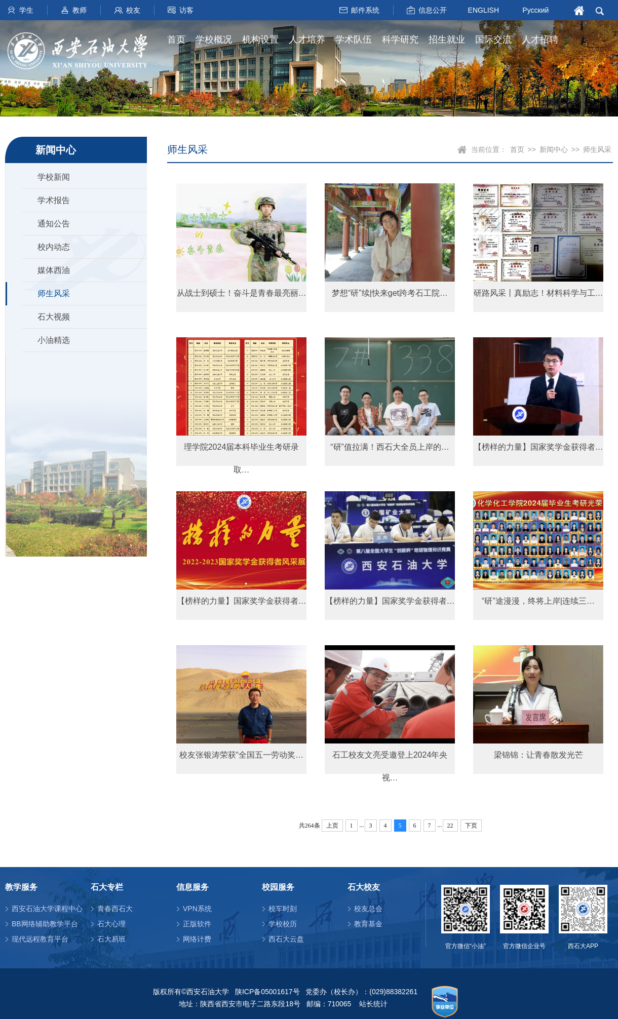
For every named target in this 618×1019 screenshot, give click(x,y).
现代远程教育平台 (40, 939)
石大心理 (111, 924)
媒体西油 (53, 270)
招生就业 (447, 39)
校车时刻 (282, 909)
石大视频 (53, 316)
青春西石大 (115, 909)
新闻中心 (553, 149)
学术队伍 (353, 39)
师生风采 (53, 293)
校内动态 (53, 247)
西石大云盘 (286, 939)
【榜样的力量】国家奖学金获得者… (538, 447)
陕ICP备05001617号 (267, 992)
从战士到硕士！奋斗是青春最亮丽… (241, 293)
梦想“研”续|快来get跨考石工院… (390, 293)
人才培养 (307, 39)
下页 (471, 825)
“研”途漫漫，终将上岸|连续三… (538, 601)
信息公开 (432, 10)
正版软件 (197, 924)
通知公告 (53, 223)
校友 (133, 10)
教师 (79, 10)
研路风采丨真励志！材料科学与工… (538, 293)
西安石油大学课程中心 (47, 909)
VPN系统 (197, 909)
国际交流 (493, 39)
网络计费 (197, 939)
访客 (186, 10)
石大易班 (111, 939)
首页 (176, 39)
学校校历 (282, 924)
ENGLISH (483, 9)
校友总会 (368, 909)
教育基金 (368, 924)
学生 (26, 10)
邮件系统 (365, 10)
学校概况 (214, 39)
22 (450, 825)
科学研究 (400, 39)
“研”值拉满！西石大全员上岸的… (389, 447)
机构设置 (260, 39)
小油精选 (53, 340)
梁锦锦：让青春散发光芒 (538, 755)
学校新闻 (53, 177)
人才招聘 (540, 39)
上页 (332, 825)
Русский (535, 10)
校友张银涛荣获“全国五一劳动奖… (241, 755)
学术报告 (53, 200)
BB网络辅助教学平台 (45, 924)
